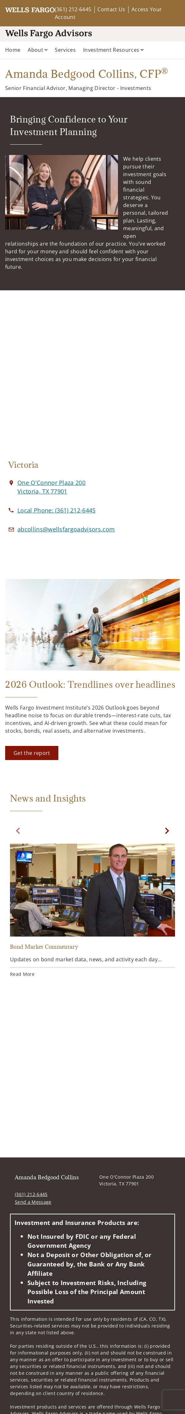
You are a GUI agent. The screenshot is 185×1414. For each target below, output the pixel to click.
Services (65, 49)
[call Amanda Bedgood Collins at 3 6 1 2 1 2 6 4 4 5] (56, 510)
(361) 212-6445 (73, 9)
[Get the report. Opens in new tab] (31, 753)
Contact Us (111, 9)
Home (12, 49)
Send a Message (33, 1202)
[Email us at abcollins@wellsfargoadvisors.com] (66, 529)
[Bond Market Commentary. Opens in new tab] (92, 911)
